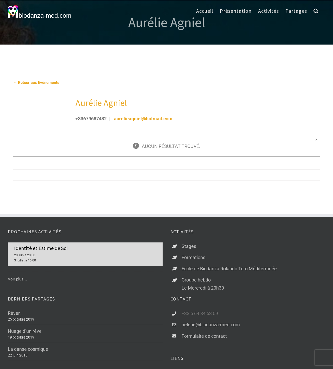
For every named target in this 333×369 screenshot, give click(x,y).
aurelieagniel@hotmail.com (143, 118)
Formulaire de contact (204, 336)
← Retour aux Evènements (36, 82)
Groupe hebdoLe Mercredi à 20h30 (203, 284)
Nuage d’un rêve (25, 331)
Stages (189, 246)
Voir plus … (17, 279)
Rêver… (15, 313)
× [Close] (316, 139)
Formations (193, 257)
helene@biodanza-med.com (211, 324)
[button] (316, 11)
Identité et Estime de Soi (41, 248)
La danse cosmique (28, 349)
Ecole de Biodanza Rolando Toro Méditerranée (229, 268)
